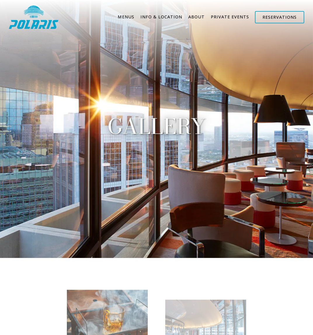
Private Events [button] (230, 17)
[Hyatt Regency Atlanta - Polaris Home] (33, 17)
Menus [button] (126, 17)
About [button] (196, 17)
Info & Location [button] (161, 17)
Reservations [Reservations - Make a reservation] (279, 17)
